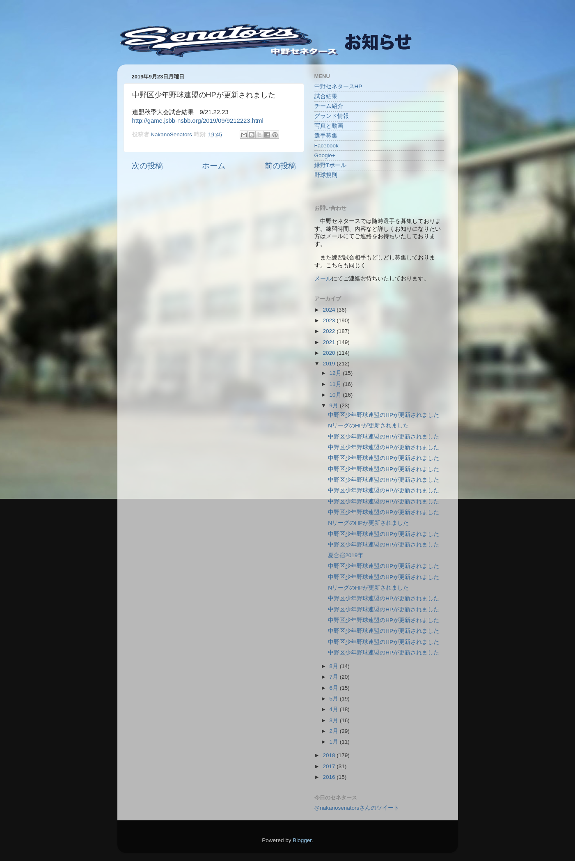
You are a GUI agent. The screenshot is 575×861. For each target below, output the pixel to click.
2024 (330, 310)
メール (323, 279)
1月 (335, 742)
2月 (335, 731)
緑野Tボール (330, 165)
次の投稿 (147, 165)
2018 (330, 755)
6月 (335, 688)
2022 (330, 331)
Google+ (324, 155)
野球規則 (325, 175)
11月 (336, 384)
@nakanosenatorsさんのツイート (357, 808)
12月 (336, 373)
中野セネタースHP (338, 86)
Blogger (302, 840)
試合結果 (325, 96)
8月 (335, 666)
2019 (330, 363)
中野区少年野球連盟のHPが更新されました (383, 415)
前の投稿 (280, 165)
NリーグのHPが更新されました (368, 425)
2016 (330, 777)
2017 (330, 766)
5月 (335, 699)
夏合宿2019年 (345, 555)
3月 (335, 720)
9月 (335, 405)
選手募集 (325, 136)
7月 (335, 677)
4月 (335, 709)
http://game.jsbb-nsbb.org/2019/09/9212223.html (197, 120)
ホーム (213, 165)
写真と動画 (328, 126)
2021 (330, 342)
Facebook (326, 145)
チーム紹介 (328, 106)
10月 (336, 395)
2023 (330, 320)
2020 (330, 353)
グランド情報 (331, 116)
